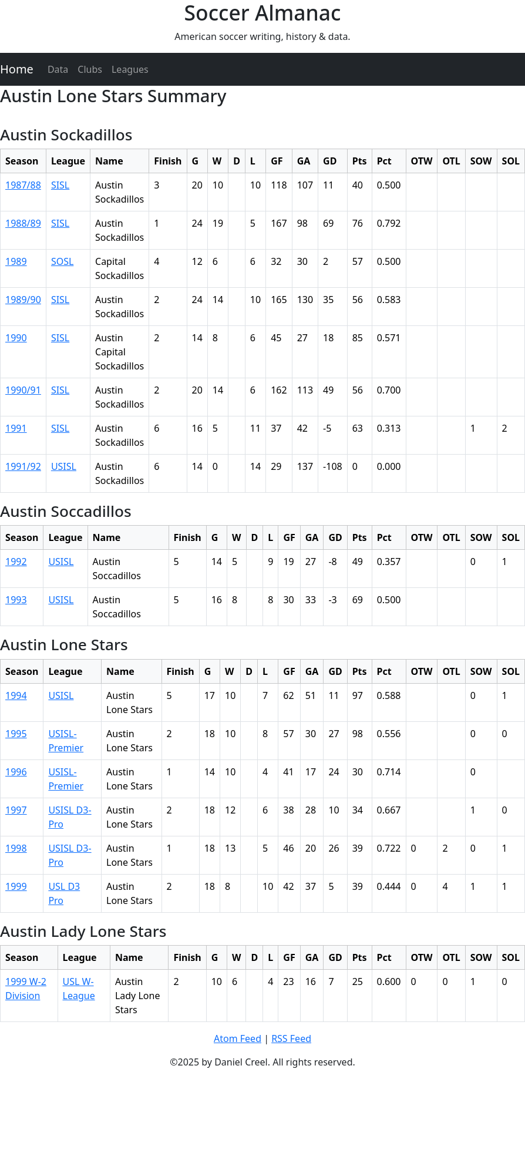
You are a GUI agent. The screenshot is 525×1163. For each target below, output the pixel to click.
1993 (16, 599)
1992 (16, 561)
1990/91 (23, 390)
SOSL (62, 261)
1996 (16, 771)
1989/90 (23, 299)
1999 (16, 886)
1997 (16, 810)
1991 (16, 428)
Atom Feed (237, 1038)
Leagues (130, 69)
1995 (16, 733)
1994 (16, 695)
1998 (16, 848)
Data (58, 69)
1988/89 (23, 223)
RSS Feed (291, 1038)
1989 (16, 261)
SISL (60, 185)
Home (16, 69)
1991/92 (23, 466)
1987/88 (23, 185)
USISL (63, 466)
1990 (16, 337)
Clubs (90, 69)
